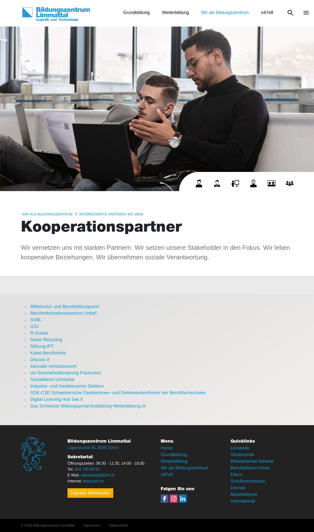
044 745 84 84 (87, 469)
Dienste (238, 487)
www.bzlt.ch (93, 481)
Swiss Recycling (46, 339)
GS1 (34, 326)
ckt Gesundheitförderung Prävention (65, 372)
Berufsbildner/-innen (250, 467)
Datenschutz (118, 525)
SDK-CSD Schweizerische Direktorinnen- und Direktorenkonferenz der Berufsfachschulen (118, 392)
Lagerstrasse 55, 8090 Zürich (92, 448)
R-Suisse (39, 333)
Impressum (91, 525)
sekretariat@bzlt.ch (97, 475)
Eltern (236, 474)
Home (166, 448)
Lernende (240, 448)
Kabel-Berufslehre (47, 352)
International (243, 501)
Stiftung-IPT (41, 346)
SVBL (35, 319)
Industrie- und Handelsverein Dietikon (67, 386)
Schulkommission (248, 481)
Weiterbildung (174, 461)
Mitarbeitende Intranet (252, 461)
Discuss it (39, 359)
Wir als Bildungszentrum (47, 214)
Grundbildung (174, 454)
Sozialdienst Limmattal (52, 379)
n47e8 (167, 474)
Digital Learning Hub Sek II (56, 399)
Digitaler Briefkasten (90, 492)
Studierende (242, 454)
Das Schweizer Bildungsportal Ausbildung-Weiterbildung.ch (88, 406)
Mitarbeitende (244, 494)
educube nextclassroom (53, 366)
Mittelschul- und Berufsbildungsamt (64, 306)
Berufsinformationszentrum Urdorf (63, 313)
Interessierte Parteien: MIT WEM (111, 214)
